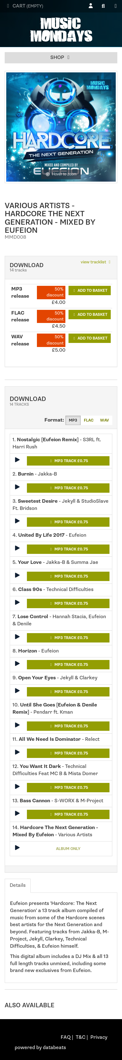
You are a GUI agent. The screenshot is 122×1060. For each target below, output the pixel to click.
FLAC (89, 420)
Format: (54, 420)
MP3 (73, 420)
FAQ (66, 1037)
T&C (80, 1037)
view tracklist (96, 262)
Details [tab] (18, 885)
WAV (104, 420)
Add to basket (89, 290)
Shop (61, 57)
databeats (54, 1047)
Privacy (98, 1037)
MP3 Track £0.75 (68, 460)
